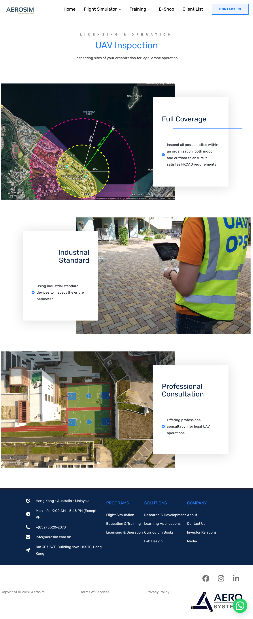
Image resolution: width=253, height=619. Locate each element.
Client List (193, 9)
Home (70, 9)
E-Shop (166, 9)
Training (138, 9)
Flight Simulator (100, 9)
